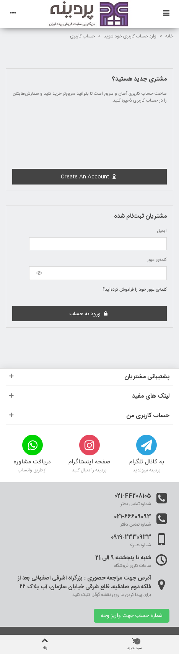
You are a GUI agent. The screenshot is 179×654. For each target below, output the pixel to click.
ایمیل (162, 230)
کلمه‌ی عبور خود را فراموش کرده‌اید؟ (135, 289)
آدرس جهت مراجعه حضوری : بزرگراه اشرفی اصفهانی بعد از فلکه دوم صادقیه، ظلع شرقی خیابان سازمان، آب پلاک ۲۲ (84, 582)
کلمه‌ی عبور (157, 259)
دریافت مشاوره (32, 462)
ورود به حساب (88, 313)
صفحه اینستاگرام (89, 462)
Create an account (89, 176)
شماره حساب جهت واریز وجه (132, 615)
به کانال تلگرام (146, 462)
